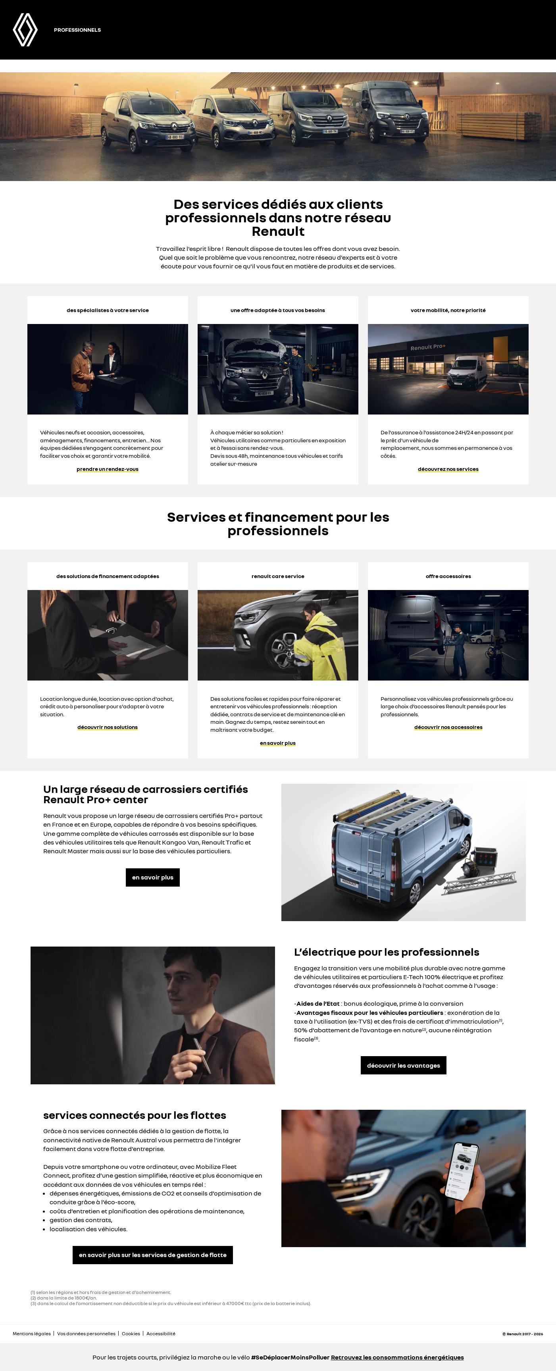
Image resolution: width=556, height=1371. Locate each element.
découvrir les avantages (403, 1065)
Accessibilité (160, 1333)
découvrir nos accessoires (448, 727)
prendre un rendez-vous (108, 469)
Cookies (131, 1333)
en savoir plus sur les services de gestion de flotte (153, 1255)
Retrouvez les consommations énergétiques (397, 1357)
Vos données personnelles (86, 1333)
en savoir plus (278, 743)
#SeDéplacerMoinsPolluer (290, 1357)
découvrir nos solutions (107, 727)
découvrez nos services (448, 469)
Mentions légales (32, 1333)
